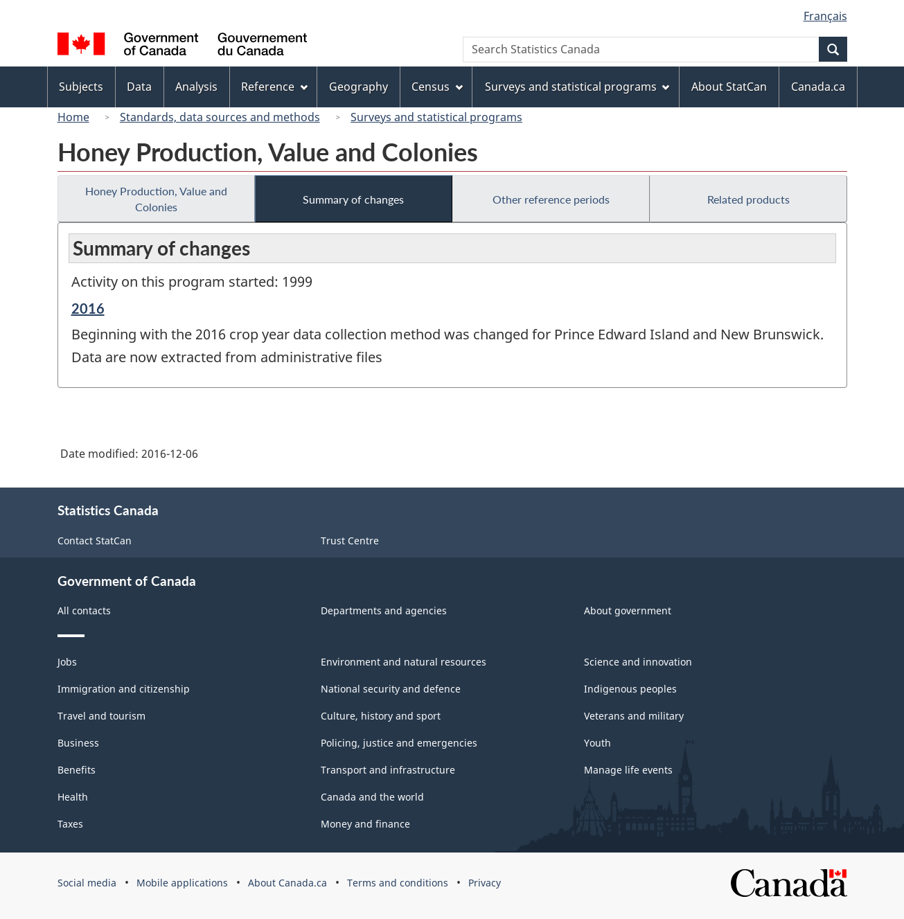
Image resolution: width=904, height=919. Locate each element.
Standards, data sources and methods (220, 117)
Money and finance (365, 823)
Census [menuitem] (437, 86)
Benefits (76, 769)
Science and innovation (638, 661)
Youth (597, 742)
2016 (88, 308)
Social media (86, 882)
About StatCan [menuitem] (729, 86)
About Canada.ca (287, 882)
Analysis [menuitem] (196, 86)
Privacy (484, 882)
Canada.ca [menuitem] (818, 86)
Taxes (70, 823)
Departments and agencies (384, 610)
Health (72, 796)
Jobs (67, 661)
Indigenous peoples (630, 688)
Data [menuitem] (139, 86)
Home (73, 117)
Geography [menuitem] (358, 86)
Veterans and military (634, 715)
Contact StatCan (94, 540)
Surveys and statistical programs (436, 117)
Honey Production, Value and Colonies (156, 198)
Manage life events (628, 769)
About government (627, 610)
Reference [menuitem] (274, 86)
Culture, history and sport (381, 715)
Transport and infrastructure (388, 769)
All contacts (84, 610)
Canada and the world (372, 796)
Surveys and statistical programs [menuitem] (577, 86)
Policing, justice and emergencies (399, 742)
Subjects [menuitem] (81, 86)
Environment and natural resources (403, 661)
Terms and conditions (397, 882)
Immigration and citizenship (123, 688)
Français (825, 16)
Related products (748, 199)
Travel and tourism (101, 715)
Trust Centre (350, 540)
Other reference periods (551, 199)
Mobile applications (182, 882)
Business (78, 742)
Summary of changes (353, 199)
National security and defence (391, 688)
